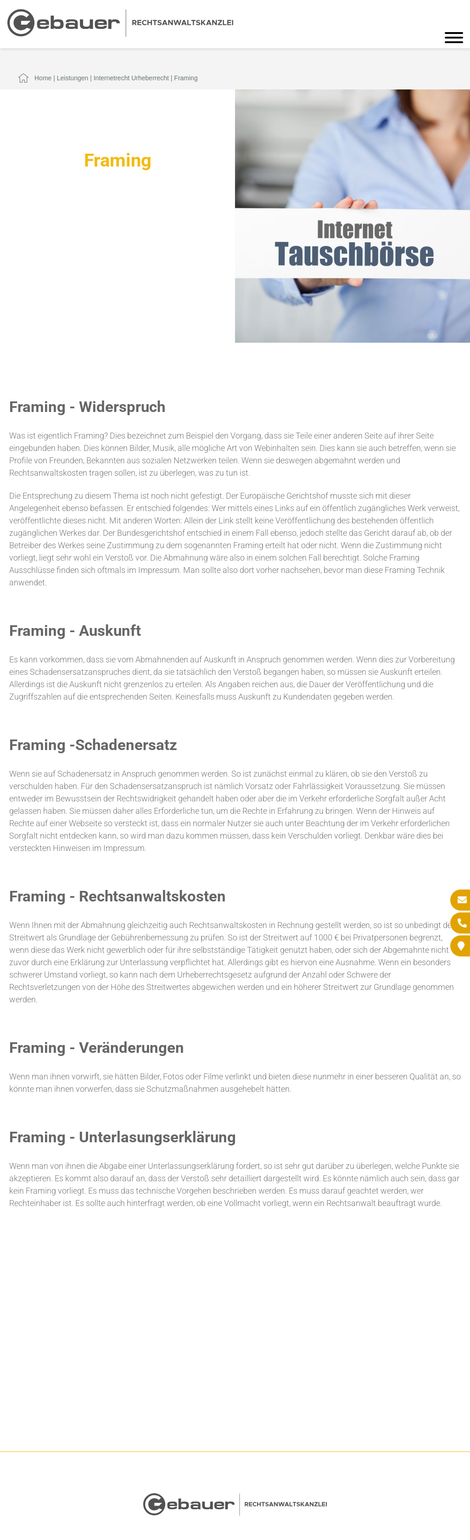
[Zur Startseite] (120, 34)
